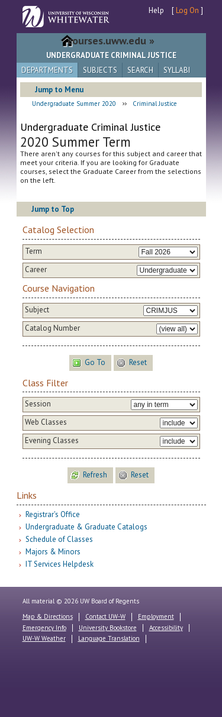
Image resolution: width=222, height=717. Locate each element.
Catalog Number (52, 328)
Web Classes (46, 422)
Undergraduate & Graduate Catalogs (86, 527)
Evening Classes (52, 440)
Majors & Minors (53, 552)
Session (38, 404)
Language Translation (109, 638)
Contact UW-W (105, 616)
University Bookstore (108, 628)
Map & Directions (47, 616)
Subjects (100, 70)
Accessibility (166, 628)
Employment (156, 616)
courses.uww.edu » (111, 40)
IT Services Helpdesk (59, 564)
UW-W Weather (44, 638)
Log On (187, 10)
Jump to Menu (59, 90)
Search (140, 70)
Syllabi (176, 70)
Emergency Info (44, 628)
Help (156, 10)
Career (36, 269)
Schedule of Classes (59, 539)
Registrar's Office (52, 514)
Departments (47, 70)
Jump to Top (52, 209)
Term (33, 251)
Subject (37, 310)
